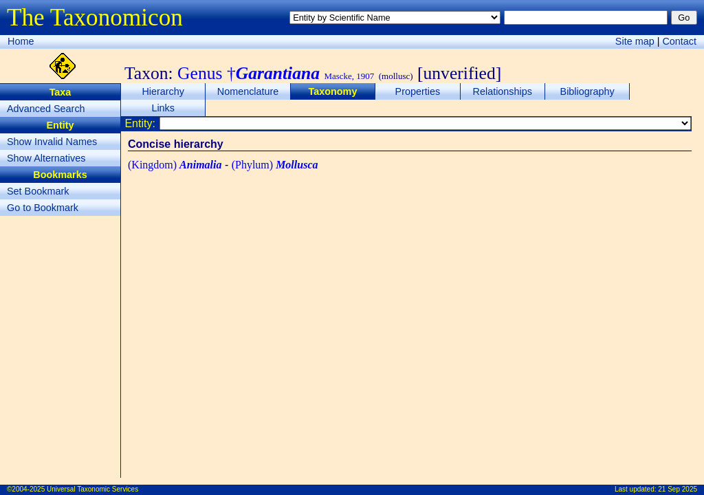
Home (21, 41)
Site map (634, 41)
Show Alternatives (46, 158)
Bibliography (587, 91)
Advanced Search (46, 108)
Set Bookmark (38, 191)
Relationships (502, 91)
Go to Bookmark (42, 207)
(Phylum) (275, 164)
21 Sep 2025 (677, 489)
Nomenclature (248, 91)
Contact (679, 41)
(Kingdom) (174, 164)
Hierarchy (163, 91)
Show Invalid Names (52, 141)
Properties (418, 91)
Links (163, 107)
